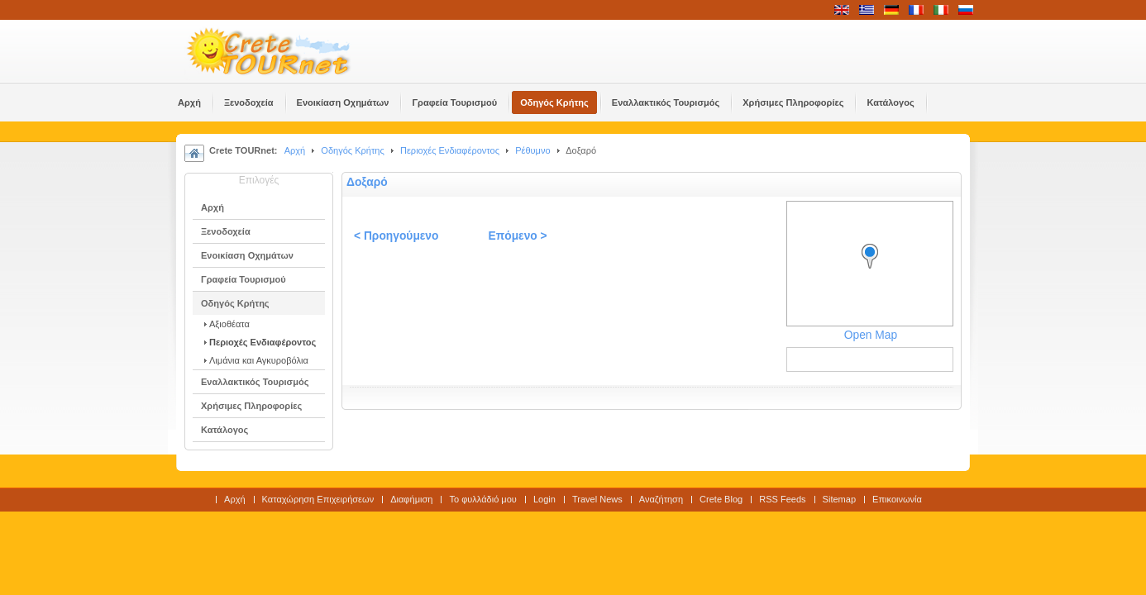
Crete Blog (721, 499)
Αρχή (295, 150)
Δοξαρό (367, 182)
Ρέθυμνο (532, 150)
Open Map (870, 335)
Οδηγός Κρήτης (352, 150)
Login (544, 499)
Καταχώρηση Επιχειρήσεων (318, 499)
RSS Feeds (782, 499)
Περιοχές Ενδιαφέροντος (449, 150)
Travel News (597, 499)
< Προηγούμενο (396, 236)
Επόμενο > (517, 236)
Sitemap (839, 499)
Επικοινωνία (897, 499)
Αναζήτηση (661, 499)
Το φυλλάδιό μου (482, 499)
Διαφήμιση (411, 499)
